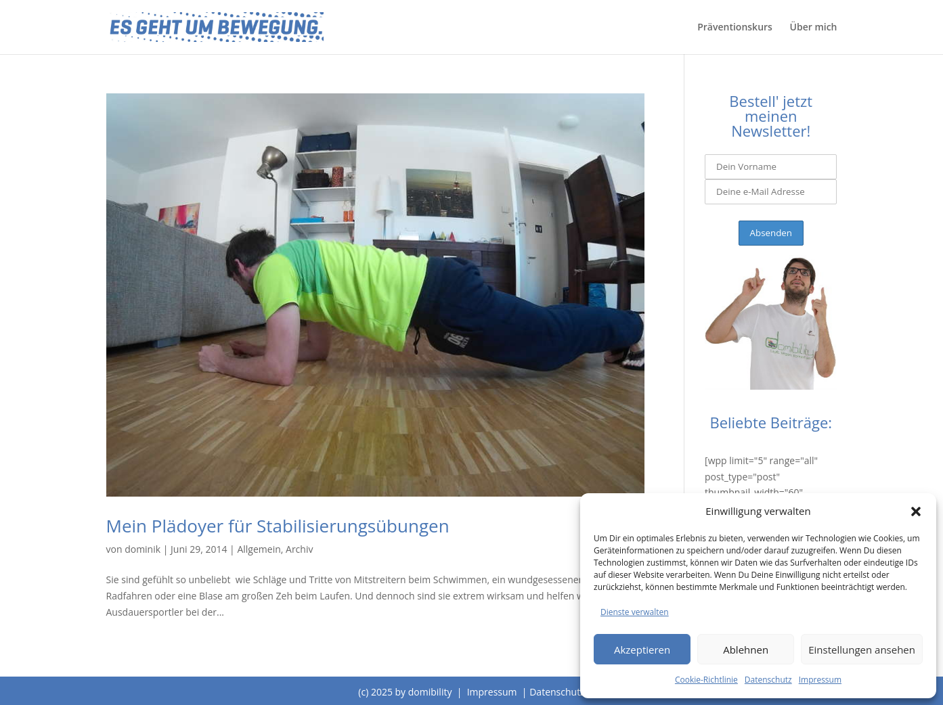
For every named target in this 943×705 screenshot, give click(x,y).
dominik (142, 549)
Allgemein (258, 549)
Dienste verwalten (634, 612)
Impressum (820, 679)
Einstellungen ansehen (861, 649)
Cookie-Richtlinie (706, 679)
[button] (916, 511)
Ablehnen (745, 649)
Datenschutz (768, 679)
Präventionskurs (734, 27)
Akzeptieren (642, 649)
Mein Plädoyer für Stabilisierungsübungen (277, 526)
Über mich (813, 27)
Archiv (299, 549)
